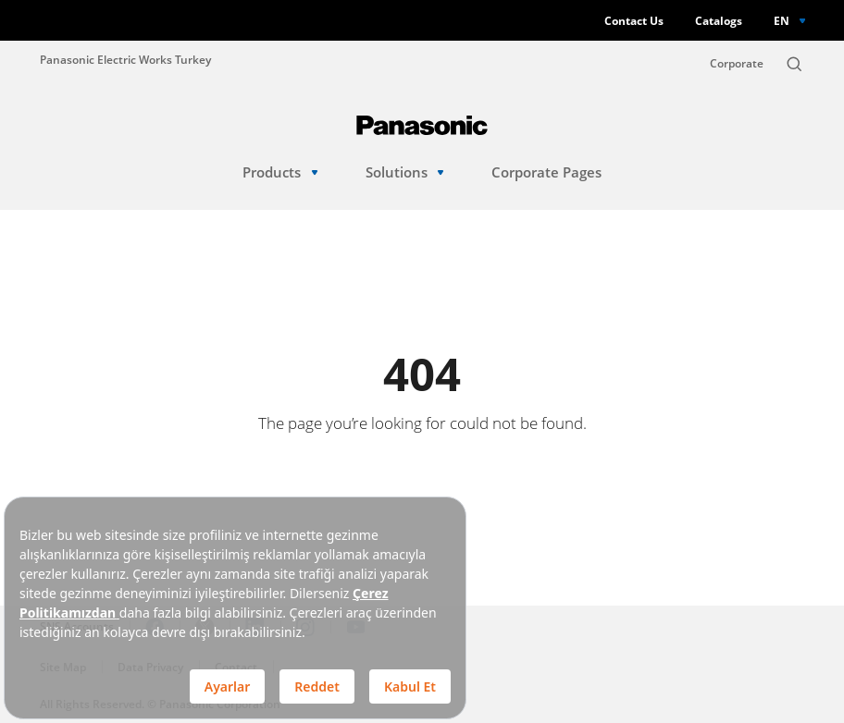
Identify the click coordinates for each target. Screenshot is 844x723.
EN (781, 20)
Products (279, 172)
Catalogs (718, 21)
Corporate (736, 63)
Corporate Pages (546, 172)
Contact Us (634, 21)
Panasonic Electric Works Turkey (125, 59)
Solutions (405, 172)
